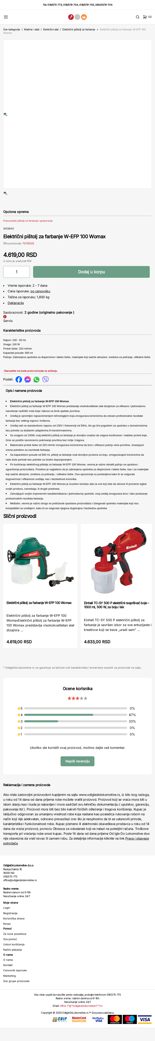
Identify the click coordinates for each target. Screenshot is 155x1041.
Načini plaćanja (12, 962)
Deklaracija (16, 316)
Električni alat (51, 29)
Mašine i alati (31, 29)
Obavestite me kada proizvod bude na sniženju (30, 383)
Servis (8, 334)
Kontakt (8, 978)
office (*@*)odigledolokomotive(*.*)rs (81, 1018)
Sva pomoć (10, 952)
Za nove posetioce (14, 946)
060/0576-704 (103, 4)
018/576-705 (86, 4)
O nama (8, 972)
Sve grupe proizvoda (16, 994)
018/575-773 (54, 4)
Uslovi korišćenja (13, 957)
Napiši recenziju (77, 774)
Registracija (10, 926)
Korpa (6, 936)
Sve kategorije (11, 29)
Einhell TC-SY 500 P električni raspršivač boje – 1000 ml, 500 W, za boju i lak (116, 618)
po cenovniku (40, 304)
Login (6, 920)
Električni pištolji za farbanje (78, 29)
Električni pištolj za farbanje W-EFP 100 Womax (38, 616)
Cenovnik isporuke (15, 983)
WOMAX (8, 241)
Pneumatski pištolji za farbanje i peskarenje (28, 233)
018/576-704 (70, 4)
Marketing (9, 988)
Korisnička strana (13, 931)
